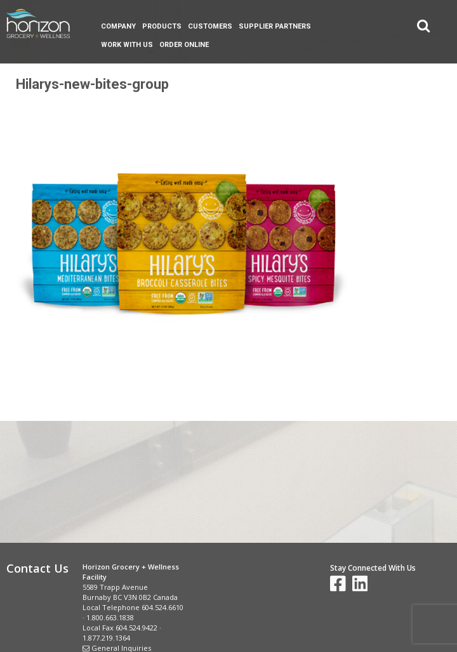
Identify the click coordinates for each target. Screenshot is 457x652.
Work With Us (127, 45)
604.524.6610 (162, 607)
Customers (210, 26)
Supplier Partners (275, 26)
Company (118, 26)
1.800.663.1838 (110, 617)
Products (162, 26)
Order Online (184, 45)
